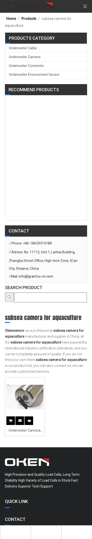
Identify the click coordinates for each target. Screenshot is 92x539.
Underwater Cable (23, 48)
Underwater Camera (24, 57)
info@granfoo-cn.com (36, 276)
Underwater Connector (26, 66)
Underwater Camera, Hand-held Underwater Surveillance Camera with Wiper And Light (24, 431)
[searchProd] (50, 297)
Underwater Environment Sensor (34, 75)
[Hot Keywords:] (9, 297)
